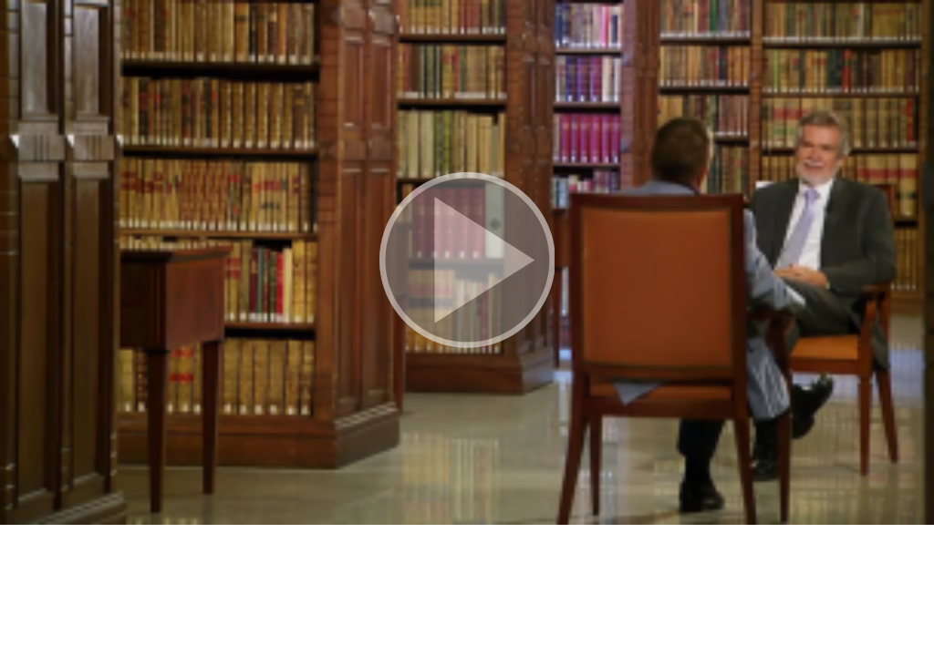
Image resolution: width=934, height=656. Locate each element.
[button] (467, 262)
